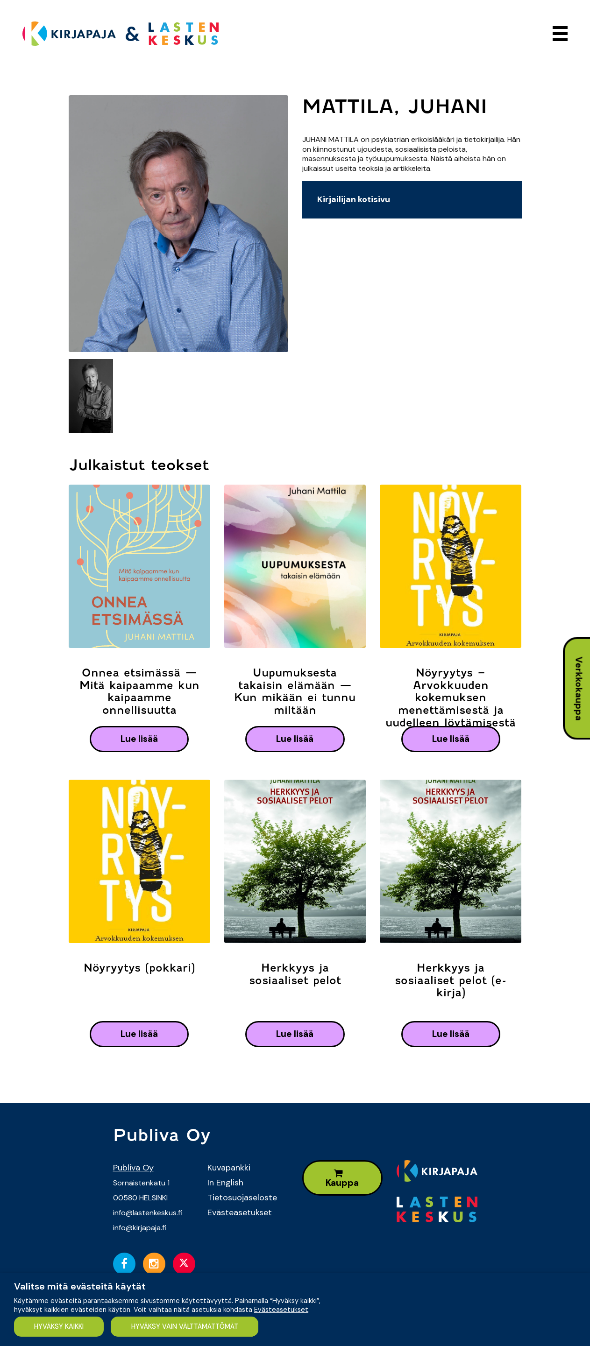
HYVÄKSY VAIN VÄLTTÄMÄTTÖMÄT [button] (184, 1326)
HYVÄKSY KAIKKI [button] (59, 1326)
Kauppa (342, 1179)
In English (225, 1182)
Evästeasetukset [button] (281, 1309)
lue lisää (139, 739)
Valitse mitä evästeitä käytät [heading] (80, 1286)
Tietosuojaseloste (242, 1197)
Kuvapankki (228, 1167)
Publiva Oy (133, 1167)
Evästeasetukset (239, 1212)
